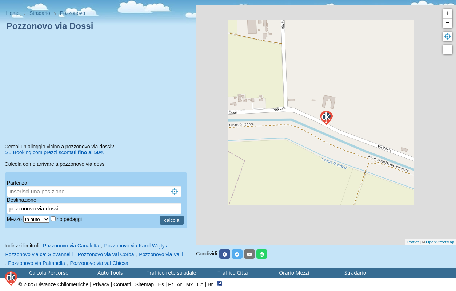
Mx (189, 284)
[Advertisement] (98, 88)
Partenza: (18, 183)
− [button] (448, 23)
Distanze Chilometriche (62, 284)
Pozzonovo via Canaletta (71, 246)
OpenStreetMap (440, 242)
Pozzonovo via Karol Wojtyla (136, 246)
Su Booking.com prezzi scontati (54, 152)
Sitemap (144, 284)
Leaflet (413, 242)
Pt (170, 284)
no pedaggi (70, 219)
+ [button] (448, 13)
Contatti (122, 284)
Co (200, 284)
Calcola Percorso (48, 272)
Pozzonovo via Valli (161, 254)
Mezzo (15, 219)
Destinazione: (22, 200)
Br (210, 284)
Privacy (101, 284)
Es (161, 284)
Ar (179, 284)
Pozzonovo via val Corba (106, 254)
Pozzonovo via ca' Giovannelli (39, 254)
